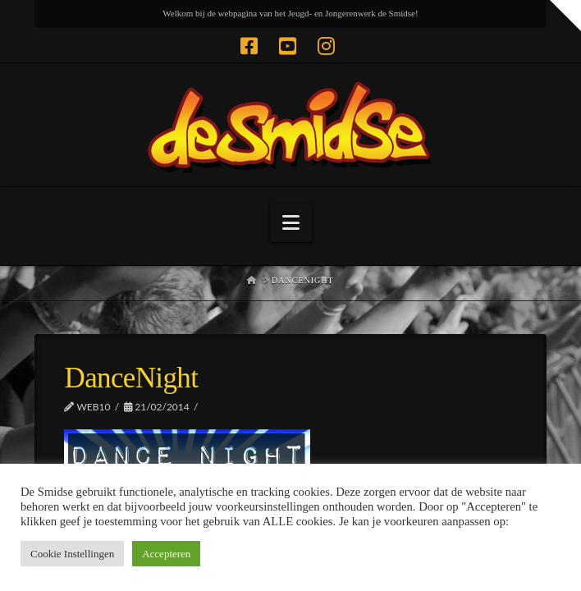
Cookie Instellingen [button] (72, 553)
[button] (291, 223)
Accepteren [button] (166, 553)
